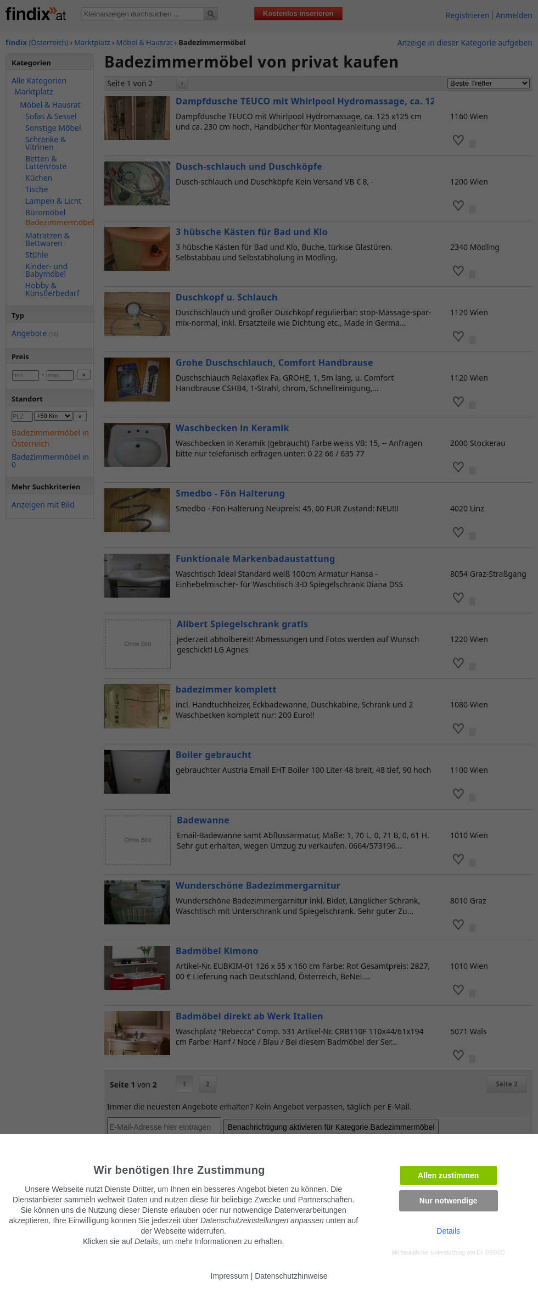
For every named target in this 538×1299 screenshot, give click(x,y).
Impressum (230, 1276)
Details (448, 1230)
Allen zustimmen (448, 1175)
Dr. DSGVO (491, 1253)
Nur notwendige (448, 1200)
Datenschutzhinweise (291, 1276)
